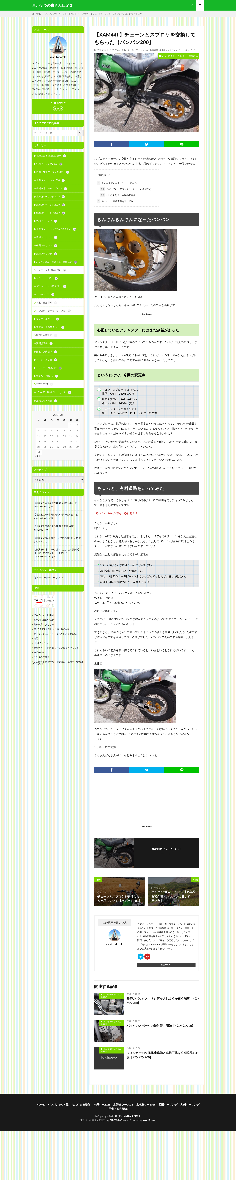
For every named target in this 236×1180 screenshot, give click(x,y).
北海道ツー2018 (145, 1104)
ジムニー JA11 (47, 278)
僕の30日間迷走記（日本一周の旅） (52, 629)
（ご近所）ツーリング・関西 (53, 310)
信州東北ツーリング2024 (51, 188)
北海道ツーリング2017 (50, 213)
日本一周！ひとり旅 (44, 624)
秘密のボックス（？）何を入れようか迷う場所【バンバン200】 (163, 1001)
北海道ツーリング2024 (50, 180)
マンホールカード (47, 319)
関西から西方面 (46, 335)
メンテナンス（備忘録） (51, 270)
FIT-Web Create (119, 1120)
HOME (38, 14)
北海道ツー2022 (123, 1104)
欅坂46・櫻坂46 (47, 376)
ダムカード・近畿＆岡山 (51, 286)
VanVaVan (39, 652)
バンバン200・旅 (58, 1104)
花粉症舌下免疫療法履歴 (51, 155)
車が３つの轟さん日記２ (52, 5)
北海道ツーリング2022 (50, 196)
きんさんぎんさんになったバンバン (117, 183)
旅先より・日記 (46, 400)
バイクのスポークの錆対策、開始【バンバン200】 (161, 1025)
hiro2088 (38, 529)
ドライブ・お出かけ (49, 368)
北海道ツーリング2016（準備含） (56, 229)
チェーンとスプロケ (187, 50)
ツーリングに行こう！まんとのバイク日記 (55, 633)
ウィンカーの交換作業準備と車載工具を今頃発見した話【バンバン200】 (163, 1055)
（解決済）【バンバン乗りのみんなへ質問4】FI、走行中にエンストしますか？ (57, 551)
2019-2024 (44, 384)
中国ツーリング (46, 245)
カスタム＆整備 (80, 1104)
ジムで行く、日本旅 (44, 615)
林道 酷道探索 (46, 302)
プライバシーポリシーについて (48, 577)
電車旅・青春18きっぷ (50, 327)
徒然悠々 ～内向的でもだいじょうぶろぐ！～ (57, 647)
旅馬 (36, 638)
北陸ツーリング (46, 253)
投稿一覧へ (166, 964)
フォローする (166, 853)
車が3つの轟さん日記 (44, 619)
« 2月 (37, 456)
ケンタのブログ (41, 657)
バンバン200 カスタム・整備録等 (60, 14)
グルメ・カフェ (46, 359)
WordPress (149, 1120)
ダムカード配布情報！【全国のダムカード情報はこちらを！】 (57, 662)
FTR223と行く (41, 643)
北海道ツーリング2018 (50, 204)
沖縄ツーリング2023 (49, 164)
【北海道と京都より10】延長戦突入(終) (54, 502)
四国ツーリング (46, 237)
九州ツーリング (46, 221)
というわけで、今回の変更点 (117, 195)
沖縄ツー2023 (101, 1104)
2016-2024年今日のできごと (53, 392)
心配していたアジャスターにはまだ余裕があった (128, 189)
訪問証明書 (44, 343)
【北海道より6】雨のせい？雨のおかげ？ (55, 514)
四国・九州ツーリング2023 (52, 172)
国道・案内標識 (46, 351)
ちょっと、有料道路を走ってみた (116, 201)
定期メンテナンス (169, 50)
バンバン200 (45, 294)
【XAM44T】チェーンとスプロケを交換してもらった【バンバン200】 (112, 14)
